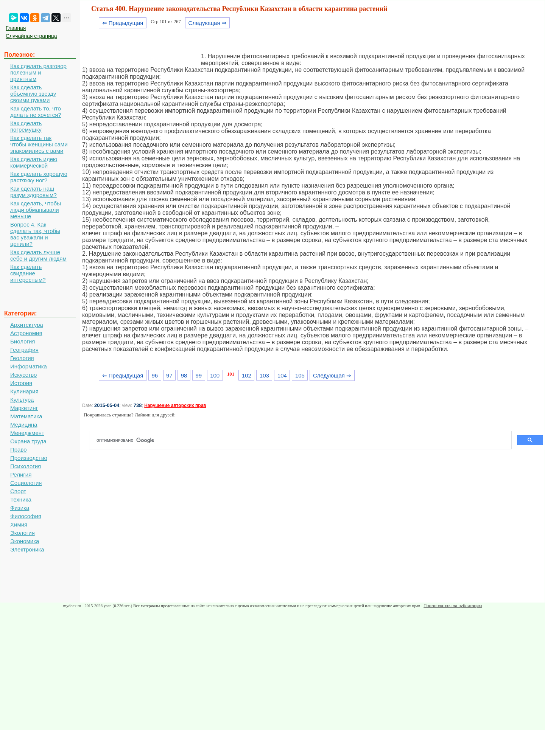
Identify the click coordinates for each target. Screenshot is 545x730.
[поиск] (303, 440)
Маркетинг (24, 408)
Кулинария (24, 391)
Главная (16, 28)
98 (184, 375)
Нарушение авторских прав (175, 405)
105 (300, 375)
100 (215, 375)
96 (154, 375)
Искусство (23, 374)
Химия (18, 524)
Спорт (18, 491)
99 (198, 375)
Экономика (24, 541)
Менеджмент (27, 433)
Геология (22, 358)
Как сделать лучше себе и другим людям (38, 255)
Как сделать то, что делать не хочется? (35, 111)
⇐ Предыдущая (122, 23)
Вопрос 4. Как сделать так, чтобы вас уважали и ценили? (35, 234)
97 (169, 375)
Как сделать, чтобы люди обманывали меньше (35, 209)
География (24, 349)
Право (18, 449)
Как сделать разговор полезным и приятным (38, 72)
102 (246, 375)
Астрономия (26, 333)
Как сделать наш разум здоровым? (33, 191)
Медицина (23, 424)
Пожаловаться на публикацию (453, 605)
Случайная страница (31, 36)
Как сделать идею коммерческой (33, 162)
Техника (20, 499)
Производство (28, 458)
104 (282, 375)
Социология (26, 483)
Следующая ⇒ (207, 23)
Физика (19, 508)
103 (264, 375)
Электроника (27, 549)
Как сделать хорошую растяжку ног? (38, 177)
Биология (22, 341)
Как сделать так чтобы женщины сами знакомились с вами (39, 144)
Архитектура (26, 325)
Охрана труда (28, 441)
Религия (20, 474)
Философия (25, 516)
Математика (26, 416)
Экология (22, 533)
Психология (25, 466)
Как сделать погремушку (26, 126)
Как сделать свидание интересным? (28, 273)
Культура (22, 399)
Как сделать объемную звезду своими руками (33, 93)
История (21, 383)
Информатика (28, 366)
